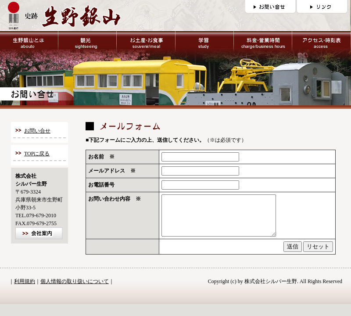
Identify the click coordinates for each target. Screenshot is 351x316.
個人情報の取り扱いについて (74, 289)
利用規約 (24, 289)
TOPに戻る (37, 154)
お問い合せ (37, 131)
